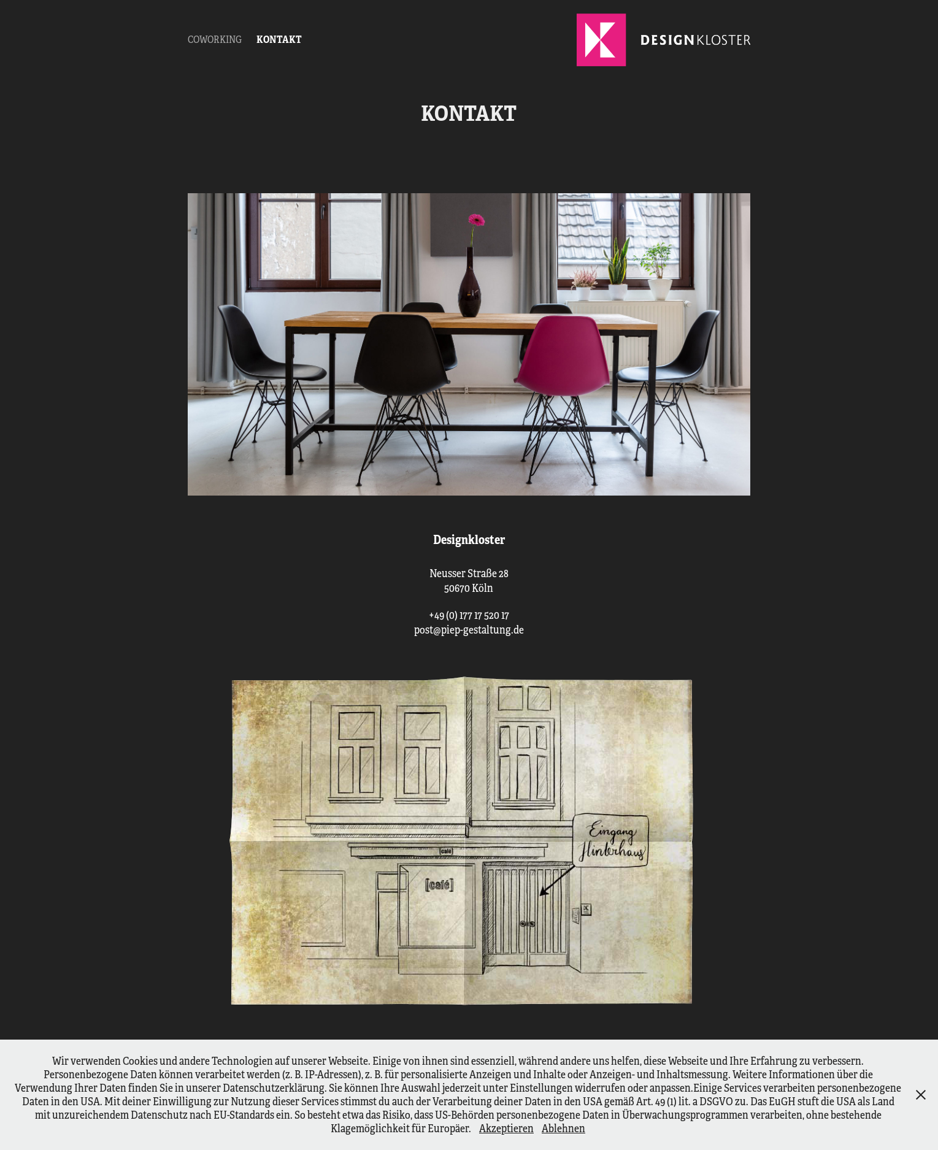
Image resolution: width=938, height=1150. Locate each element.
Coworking (215, 40)
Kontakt (279, 39)
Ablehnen (563, 1128)
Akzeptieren (506, 1128)
